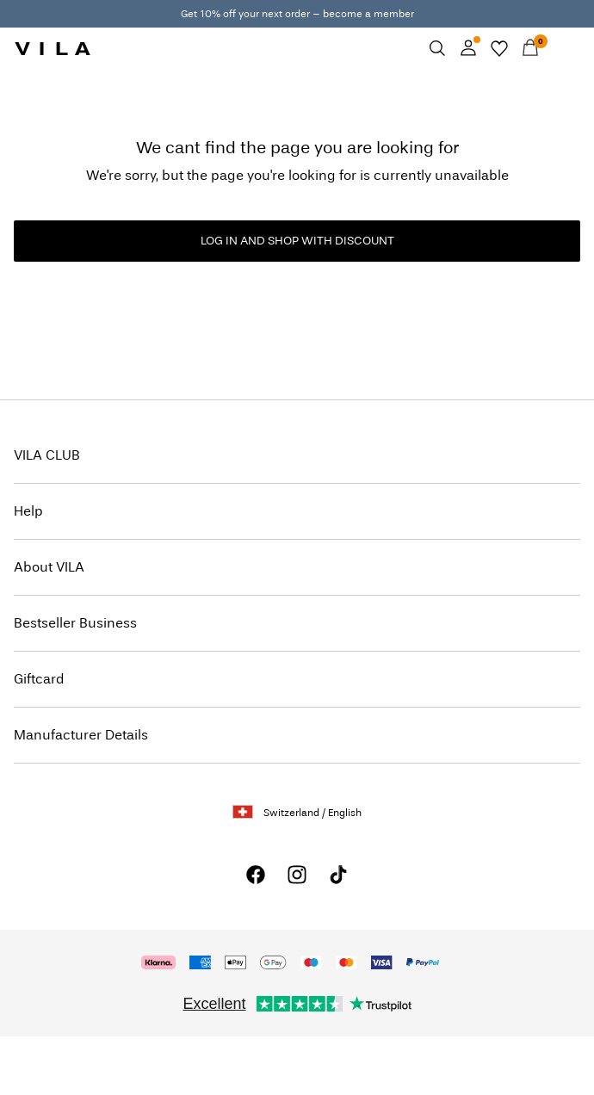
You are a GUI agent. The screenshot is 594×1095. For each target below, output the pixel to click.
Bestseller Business (75, 623)
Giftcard (39, 679)
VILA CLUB (47, 455)
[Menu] (561, 48)
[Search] (437, 48)
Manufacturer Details (81, 735)
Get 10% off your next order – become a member (297, 14)
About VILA (49, 567)
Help (28, 511)
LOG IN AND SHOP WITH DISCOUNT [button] (297, 240)
